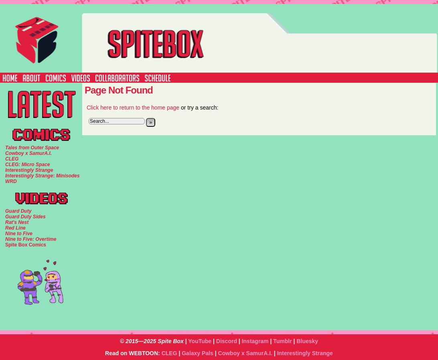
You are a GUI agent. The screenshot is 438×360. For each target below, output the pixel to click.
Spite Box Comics (25, 245)
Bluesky (307, 341)
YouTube (199, 341)
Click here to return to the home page (133, 107)
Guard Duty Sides (25, 217)
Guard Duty (18, 211)
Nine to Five (18, 233)
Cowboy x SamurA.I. (245, 353)
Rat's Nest (16, 222)
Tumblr (282, 341)
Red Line (15, 228)
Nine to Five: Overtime (30, 239)
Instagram (255, 341)
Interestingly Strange (305, 353)
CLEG (169, 353)
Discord (226, 341)
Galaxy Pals (197, 353)
